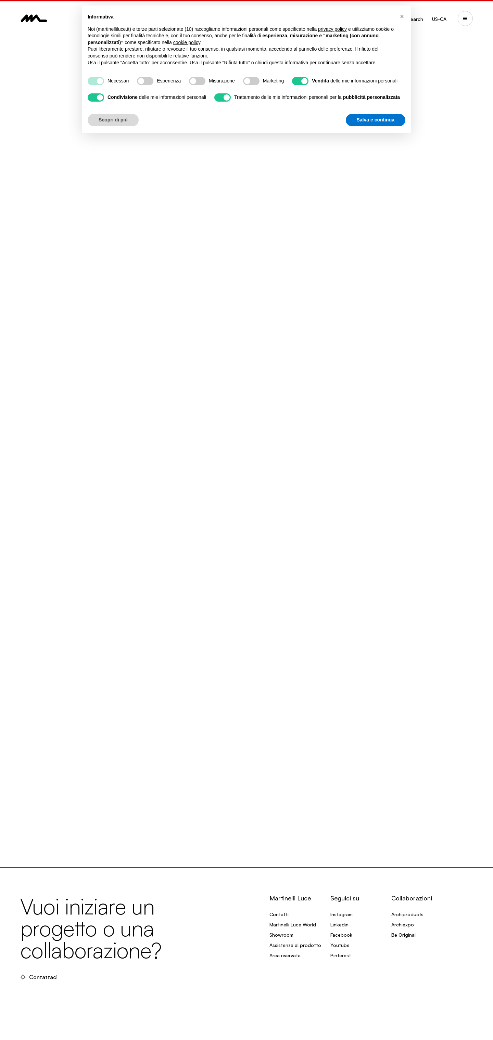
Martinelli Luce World (292, 924)
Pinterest (340, 955)
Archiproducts (407, 914)
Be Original (403, 935)
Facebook (341, 935)
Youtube (340, 945)
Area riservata (285, 955)
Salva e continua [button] (375, 119)
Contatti (279, 914)
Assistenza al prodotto (295, 945)
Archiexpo (402, 924)
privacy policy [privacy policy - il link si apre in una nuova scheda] (332, 29)
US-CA (439, 19)
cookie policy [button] (186, 42)
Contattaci (39, 977)
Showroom (281, 935)
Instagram (341, 914)
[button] (401, 16)
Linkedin (339, 924)
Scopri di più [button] (113, 119)
